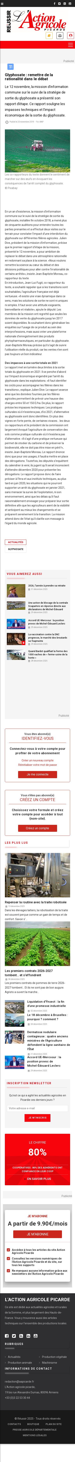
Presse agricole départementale (34, 1429)
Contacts (14, 1424)
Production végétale (54, 1356)
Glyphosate (15, 549)
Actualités (15, 542)
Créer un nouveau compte (38, 760)
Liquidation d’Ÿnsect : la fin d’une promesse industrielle (46, 1004)
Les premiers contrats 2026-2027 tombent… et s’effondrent (29, 973)
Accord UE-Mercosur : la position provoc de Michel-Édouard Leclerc (46, 622)
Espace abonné (70, 35)
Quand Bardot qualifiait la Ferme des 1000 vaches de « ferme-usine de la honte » (48, 654)
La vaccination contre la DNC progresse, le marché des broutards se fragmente (47, 637)
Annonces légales (59, 35)
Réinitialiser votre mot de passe (37, 764)
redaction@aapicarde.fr (19, 1381)
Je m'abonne (38, 1234)
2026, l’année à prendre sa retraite (46, 585)
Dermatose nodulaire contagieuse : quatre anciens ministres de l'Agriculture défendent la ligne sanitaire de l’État (48, 1040)
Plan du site (54, 1424)
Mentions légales (35, 1435)
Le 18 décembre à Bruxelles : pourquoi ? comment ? (47, 1017)
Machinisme (49, 1362)
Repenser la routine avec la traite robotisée (35, 902)
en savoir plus (39, 1179)
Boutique (33, 1424)
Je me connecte (38, 774)
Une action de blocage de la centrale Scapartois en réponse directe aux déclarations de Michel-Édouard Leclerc (48, 608)
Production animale (20, 1362)
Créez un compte (37, 828)
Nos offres (49, 35)
